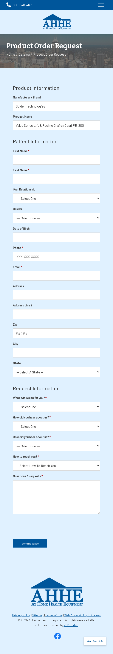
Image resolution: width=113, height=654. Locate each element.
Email (16, 267)
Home (10, 54)
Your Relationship (24, 189)
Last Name (20, 170)
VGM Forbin (71, 625)
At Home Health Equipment (46, 620)
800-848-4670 (20, 5)
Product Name (22, 116)
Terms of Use (53, 615)
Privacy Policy (21, 615)
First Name (20, 151)
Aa (89, 641)
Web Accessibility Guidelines (82, 615)
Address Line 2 (22, 305)
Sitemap (37, 615)
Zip (15, 324)
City (15, 343)
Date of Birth (21, 228)
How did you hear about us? (31, 417)
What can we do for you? (29, 398)
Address (18, 286)
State (17, 363)
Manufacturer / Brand (27, 97)
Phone (17, 248)
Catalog (24, 54)
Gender (17, 209)
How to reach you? (25, 456)
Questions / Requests (27, 476)
